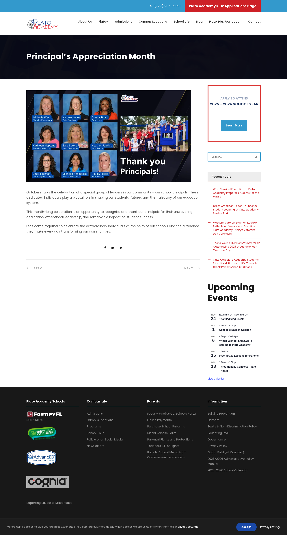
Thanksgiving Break (231, 319)
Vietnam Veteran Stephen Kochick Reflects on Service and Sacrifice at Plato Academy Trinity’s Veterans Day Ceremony (236, 228)
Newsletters (95, 446)
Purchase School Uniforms (166, 426)
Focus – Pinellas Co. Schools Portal (171, 413)
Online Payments (159, 420)
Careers (213, 420)
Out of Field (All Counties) (226, 452)
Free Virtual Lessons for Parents (239, 355)
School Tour (95, 433)
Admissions (123, 21)
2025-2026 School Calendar (228, 470)
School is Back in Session (235, 329)
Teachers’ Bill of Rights (163, 446)
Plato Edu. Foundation (225, 21)
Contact (254, 21)
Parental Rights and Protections (170, 439)
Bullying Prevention (221, 413)
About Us (85, 21)
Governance (217, 439)
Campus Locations (153, 21)
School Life (181, 21)
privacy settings (188, 527)
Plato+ (103, 21)
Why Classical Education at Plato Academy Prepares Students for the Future (236, 192)
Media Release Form (161, 433)
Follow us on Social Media (105, 439)
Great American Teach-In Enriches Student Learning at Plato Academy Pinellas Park (236, 209)
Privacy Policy (217, 446)
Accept (246, 527)
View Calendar (216, 378)
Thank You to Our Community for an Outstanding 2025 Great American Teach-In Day (236, 246)
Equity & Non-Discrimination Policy (232, 426)
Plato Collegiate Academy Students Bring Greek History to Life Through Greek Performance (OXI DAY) (236, 263)
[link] (45, 414)
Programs (94, 426)
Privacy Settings (270, 527)
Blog (199, 21)
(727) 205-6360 (167, 6)
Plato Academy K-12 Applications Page (222, 6)
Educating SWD (218, 433)
